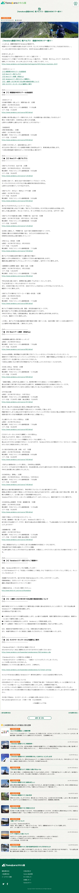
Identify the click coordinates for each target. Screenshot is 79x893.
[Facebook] (37, 707)
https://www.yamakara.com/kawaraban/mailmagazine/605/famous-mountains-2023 (29, 64)
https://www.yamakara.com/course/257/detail (17, 402)
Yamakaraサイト (27, 882)
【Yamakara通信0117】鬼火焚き (21, 795)
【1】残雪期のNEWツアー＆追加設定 (14, 72)
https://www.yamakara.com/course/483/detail (17, 429)
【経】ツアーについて (17, 821)
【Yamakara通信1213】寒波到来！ (21, 744)
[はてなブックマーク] (41, 707)
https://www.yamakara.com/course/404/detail (17, 201)
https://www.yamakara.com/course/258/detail (17, 540)
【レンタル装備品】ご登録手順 (20, 731)
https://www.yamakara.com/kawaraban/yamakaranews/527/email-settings (26, 670)
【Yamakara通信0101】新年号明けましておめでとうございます (31, 757)
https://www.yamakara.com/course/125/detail (17, 226)
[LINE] (45, 707)
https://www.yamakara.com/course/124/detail (17, 176)
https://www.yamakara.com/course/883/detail (17, 112)
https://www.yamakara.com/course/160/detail (17, 459)
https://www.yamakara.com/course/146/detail (17, 485)
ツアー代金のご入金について (19, 834)
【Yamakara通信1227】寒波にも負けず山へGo (25, 769)
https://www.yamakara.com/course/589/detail (17, 377)
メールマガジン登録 (7, 877)
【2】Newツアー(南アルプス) (11, 74)
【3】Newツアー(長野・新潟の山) (13, 77)
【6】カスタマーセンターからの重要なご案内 (17, 84)
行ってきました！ (27, 877)
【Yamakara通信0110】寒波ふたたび (22, 808)
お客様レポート (27, 880)
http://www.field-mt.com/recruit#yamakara (16, 590)
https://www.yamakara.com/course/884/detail (17, 303)
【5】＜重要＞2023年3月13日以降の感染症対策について (20, 82)
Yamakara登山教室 (28, 874)
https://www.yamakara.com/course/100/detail (17, 251)
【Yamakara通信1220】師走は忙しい (22, 782)
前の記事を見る (6, 712)
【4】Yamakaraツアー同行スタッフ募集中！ (16, 79)
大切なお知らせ (27, 871)
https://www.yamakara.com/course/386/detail (17, 512)
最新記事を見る (5, 871)
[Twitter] (33, 707)
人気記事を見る (5, 874)
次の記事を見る (72, 712)
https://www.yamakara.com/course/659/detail (17, 140)
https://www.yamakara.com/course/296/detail (17, 276)
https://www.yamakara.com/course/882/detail (17, 349)
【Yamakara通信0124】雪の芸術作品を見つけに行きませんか (30, 847)
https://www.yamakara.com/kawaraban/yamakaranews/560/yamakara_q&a (26, 652)
